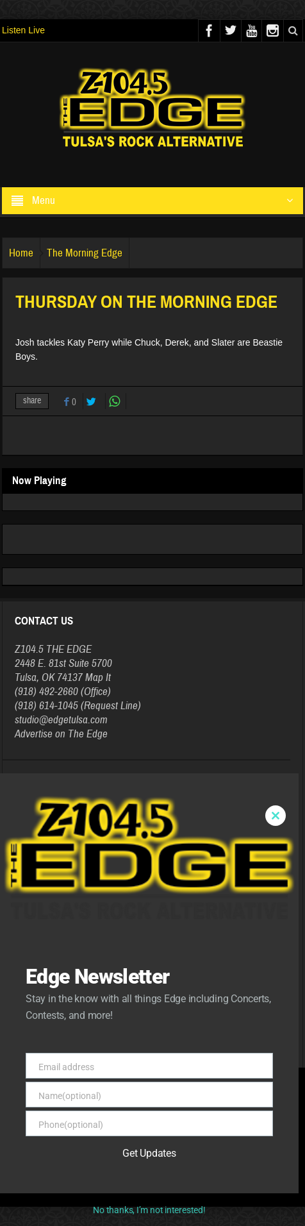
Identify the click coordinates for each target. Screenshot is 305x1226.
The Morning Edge (84, 253)
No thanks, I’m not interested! (149, 1210)
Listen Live (23, 30)
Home (21, 253)
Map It (98, 677)
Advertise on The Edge (61, 734)
